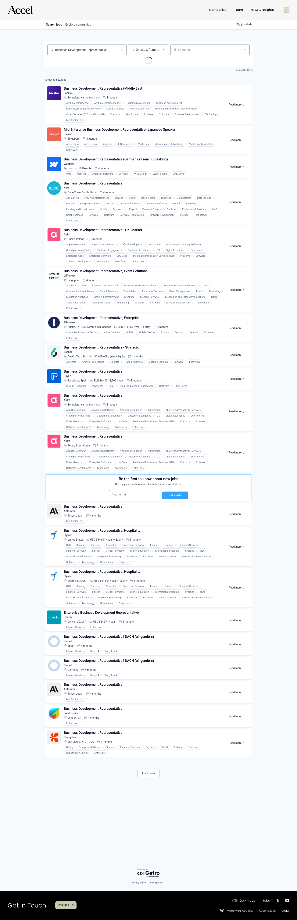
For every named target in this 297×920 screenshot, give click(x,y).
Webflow (71, 172)
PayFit (69, 401)
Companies (217, 10)
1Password (72, 342)
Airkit (68, 248)
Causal (69, 694)
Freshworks (73, 774)
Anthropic (71, 552)
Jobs (266, 901)
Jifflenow (71, 292)
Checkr (70, 667)
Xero (68, 199)
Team (238, 10)
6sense (70, 374)
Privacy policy (139, 882)
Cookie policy (155, 882)
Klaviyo (70, 139)
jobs (55, 24)
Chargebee (72, 801)
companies (82, 24)
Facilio (69, 95)
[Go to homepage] (20, 9)
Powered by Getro (244, 70)
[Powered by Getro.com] (148, 873)
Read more (237, 108)
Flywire (70, 579)
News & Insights (262, 10)
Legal (285, 911)
